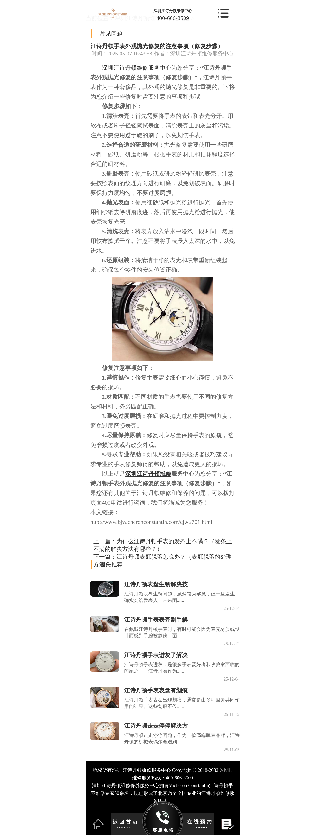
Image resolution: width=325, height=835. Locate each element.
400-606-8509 (172, 18)
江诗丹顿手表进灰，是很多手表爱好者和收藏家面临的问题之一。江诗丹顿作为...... (182, 668)
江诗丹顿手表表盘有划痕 (156, 690)
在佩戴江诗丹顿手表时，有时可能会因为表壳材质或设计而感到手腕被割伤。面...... (182, 632)
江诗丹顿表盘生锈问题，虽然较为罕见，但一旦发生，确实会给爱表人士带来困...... (182, 597)
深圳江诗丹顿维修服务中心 (136, 68)
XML (226, 770)
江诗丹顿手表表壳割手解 (156, 620)
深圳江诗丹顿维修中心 (172, 11)
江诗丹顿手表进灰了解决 (156, 655)
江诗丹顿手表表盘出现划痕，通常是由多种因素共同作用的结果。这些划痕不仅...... (182, 703)
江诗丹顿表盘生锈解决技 (156, 584)
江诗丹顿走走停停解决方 (156, 726)
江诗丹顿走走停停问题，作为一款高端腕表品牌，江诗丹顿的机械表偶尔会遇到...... (182, 738)
